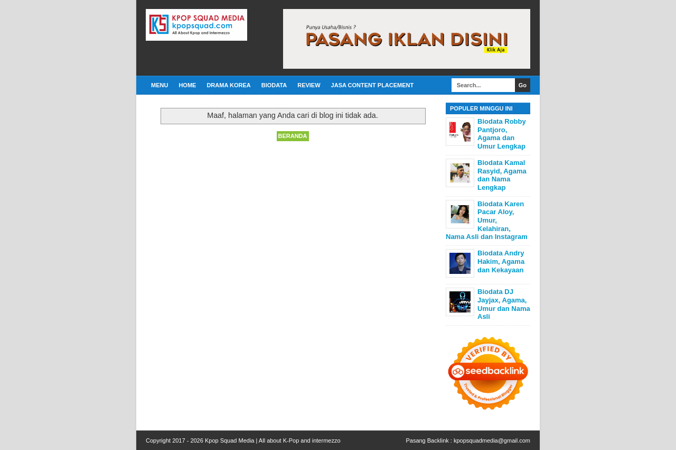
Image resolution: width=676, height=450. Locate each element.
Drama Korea (228, 85)
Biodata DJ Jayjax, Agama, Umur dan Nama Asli (503, 304)
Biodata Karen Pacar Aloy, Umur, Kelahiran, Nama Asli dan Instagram (487, 220)
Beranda (292, 136)
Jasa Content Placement (372, 85)
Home (187, 85)
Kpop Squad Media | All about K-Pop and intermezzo (273, 440)
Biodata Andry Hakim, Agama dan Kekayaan (500, 261)
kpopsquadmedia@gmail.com (492, 440)
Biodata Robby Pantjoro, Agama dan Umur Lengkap (501, 133)
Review (308, 85)
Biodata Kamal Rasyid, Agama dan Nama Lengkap (502, 175)
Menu (159, 85)
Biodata (274, 85)
